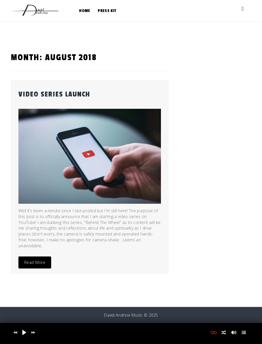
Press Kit (107, 10)
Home (84, 10)
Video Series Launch (54, 94)
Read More (35, 262)
